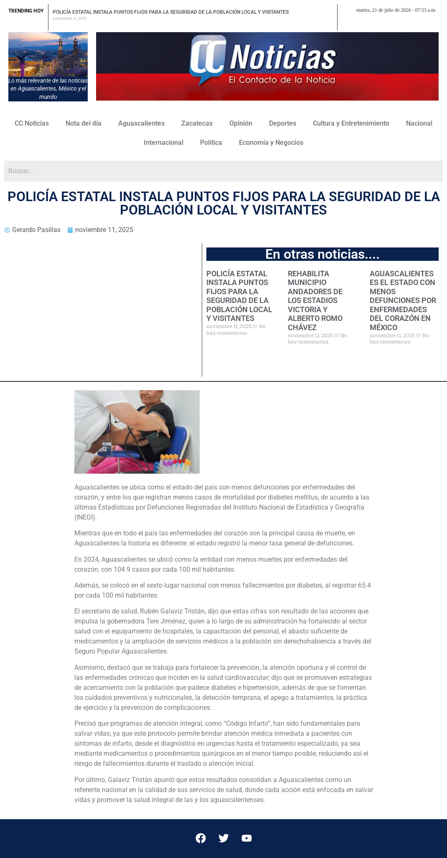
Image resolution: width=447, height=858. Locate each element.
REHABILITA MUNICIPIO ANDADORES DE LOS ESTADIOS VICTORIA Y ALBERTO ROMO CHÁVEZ (315, 300)
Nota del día (84, 123)
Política (211, 142)
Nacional (419, 123)
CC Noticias (32, 123)
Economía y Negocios (271, 142)
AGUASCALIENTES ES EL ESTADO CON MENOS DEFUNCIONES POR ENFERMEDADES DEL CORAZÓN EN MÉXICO (403, 300)
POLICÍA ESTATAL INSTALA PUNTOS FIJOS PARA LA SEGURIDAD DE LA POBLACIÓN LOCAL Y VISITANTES (171, 12)
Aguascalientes (141, 123)
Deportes (282, 123)
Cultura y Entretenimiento (351, 123)
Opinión (240, 123)
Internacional (163, 142)
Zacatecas (197, 123)
